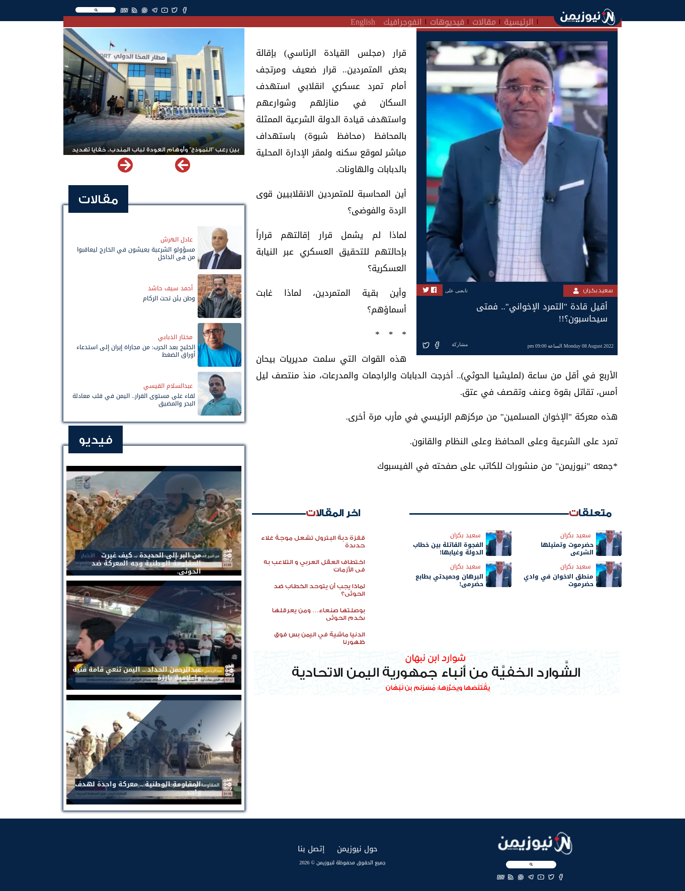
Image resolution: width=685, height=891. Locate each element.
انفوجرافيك (402, 20)
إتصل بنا (311, 848)
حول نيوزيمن (357, 848)
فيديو (95, 440)
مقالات (484, 20)
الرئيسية (519, 20)
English (363, 20)
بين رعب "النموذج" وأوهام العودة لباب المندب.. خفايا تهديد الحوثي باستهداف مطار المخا (155, 153)
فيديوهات (447, 20)
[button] (125, 165)
